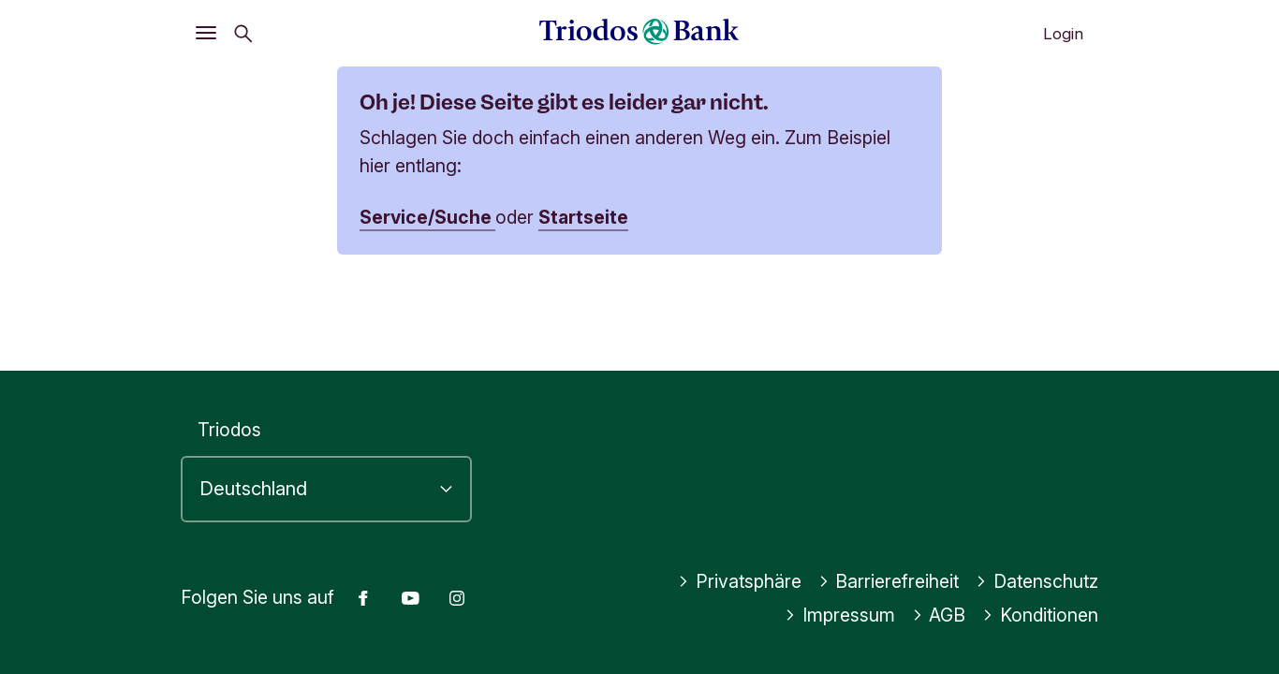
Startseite (583, 217)
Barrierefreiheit (889, 581)
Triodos (229, 429)
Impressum (840, 615)
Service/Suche (427, 217)
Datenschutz (1037, 581)
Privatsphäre (739, 581)
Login (1063, 33)
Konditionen (1040, 615)
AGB (939, 615)
